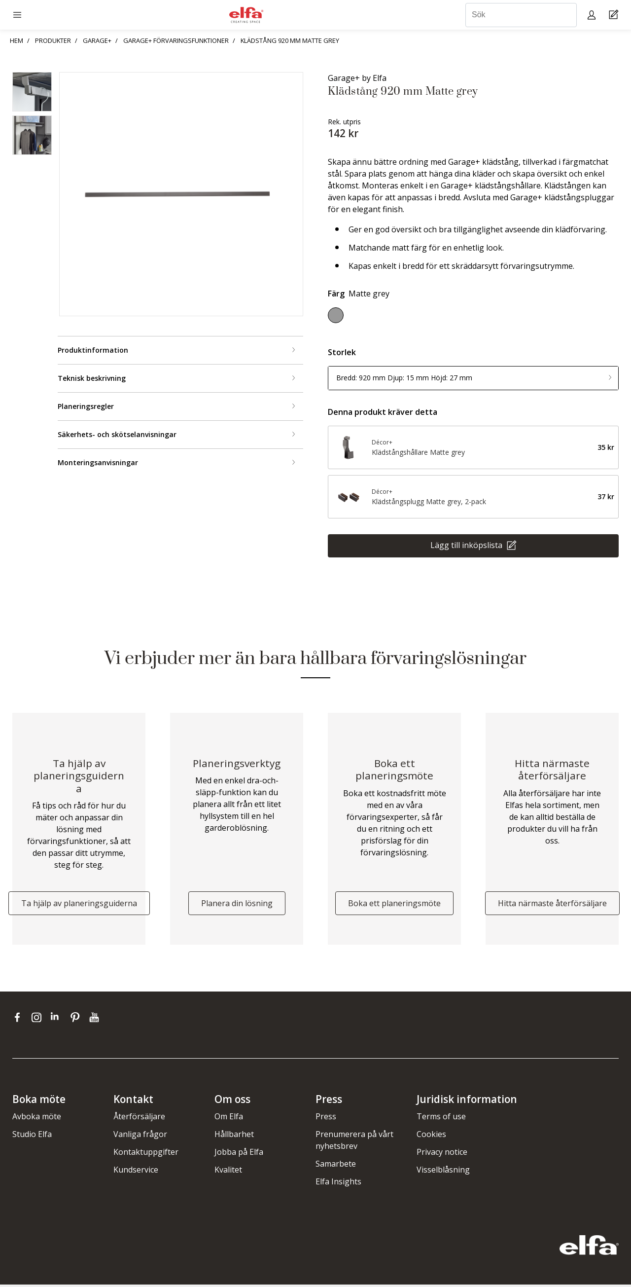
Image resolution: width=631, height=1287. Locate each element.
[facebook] (19, 1019)
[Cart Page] (615, 15)
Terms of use (441, 1118)
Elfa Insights (338, 1183)
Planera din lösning (237, 905)
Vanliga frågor (140, 1136)
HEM (16, 40)
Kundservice (135, 1172)
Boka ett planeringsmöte (394, 905)
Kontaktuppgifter (145, 1154)
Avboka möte (36, 1118)
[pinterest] (77, 1019)
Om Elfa (228, 1118)
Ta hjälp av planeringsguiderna (79, 905)
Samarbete (336, 1166)
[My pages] (593, 14)
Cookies (431, 1136)
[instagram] (39, 1019)
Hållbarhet (234, 1136)
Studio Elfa (32, 1136)
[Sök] (521, 15)
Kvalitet (228, 1172)
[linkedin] (58, 1019)
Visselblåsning (443, 1172)
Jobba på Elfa (238, 1154)
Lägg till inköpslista (467, 544)
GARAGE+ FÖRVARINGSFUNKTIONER (176, 40)
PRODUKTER (53, 40)
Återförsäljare (139, 1118)
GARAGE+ (97, 40)
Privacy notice (442, 1154)
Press (326, 1118)
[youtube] (95, 1019)
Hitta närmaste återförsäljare (552, 905)
